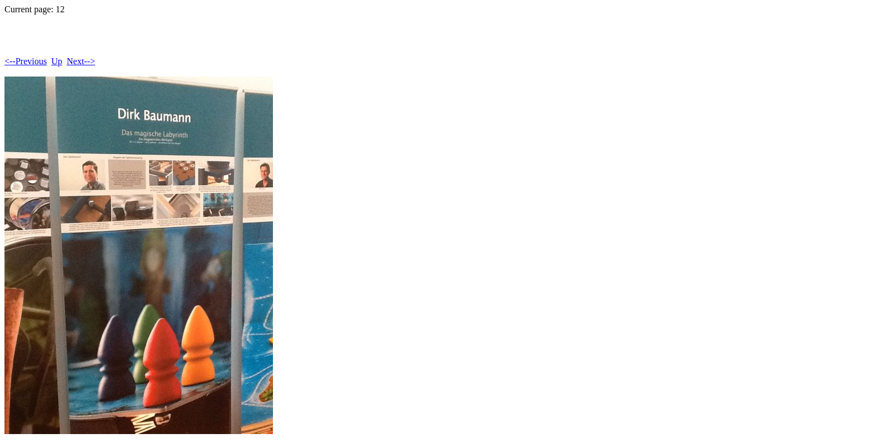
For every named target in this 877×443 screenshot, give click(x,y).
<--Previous (25, 61)
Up (57, 61)
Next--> (81, 61)
